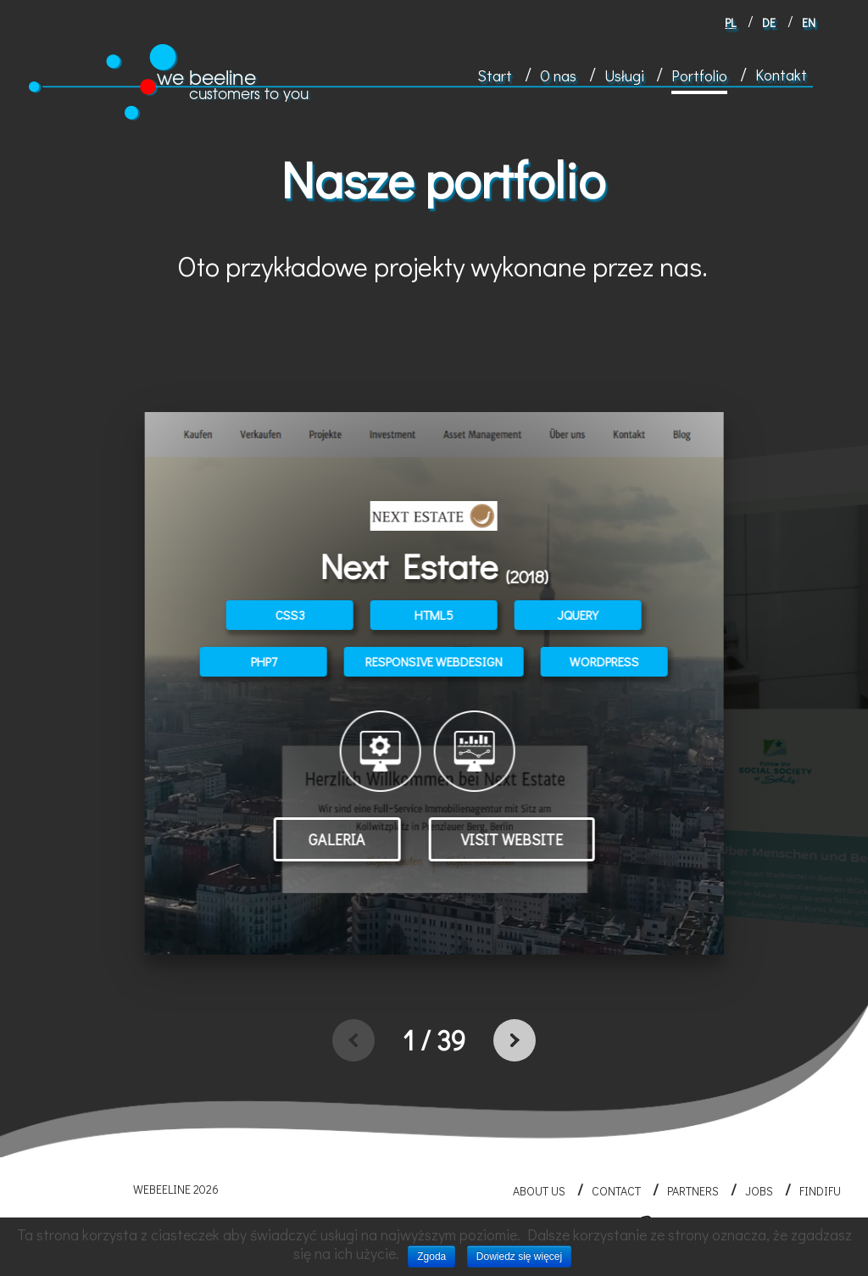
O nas (558, 75)
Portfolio (699, 75)
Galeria (337, 839)
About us (539, 1191)
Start (494, 75)
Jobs (759, 1191)
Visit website (511, 839)
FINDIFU (820, 1191)
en (808, 22)
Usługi (624, 75)
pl (730, 22)
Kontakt (781, 74)
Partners (693, 1191)
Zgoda (431, 1256)
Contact (616, 1191)
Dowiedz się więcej (519, 1256)
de (769, 22)
